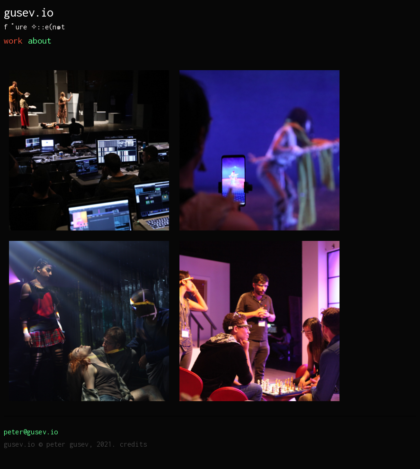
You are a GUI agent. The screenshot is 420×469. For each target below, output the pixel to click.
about (40, 41)
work (13, 41)
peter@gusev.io (31, 432)
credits (133, 444)
